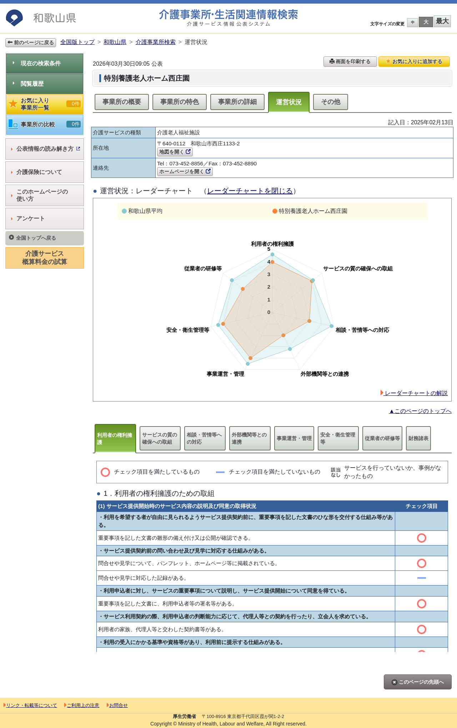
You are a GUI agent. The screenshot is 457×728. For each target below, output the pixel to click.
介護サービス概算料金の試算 (44, 257)
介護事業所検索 (156, 42)
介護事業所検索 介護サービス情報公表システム (228, 18)
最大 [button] (442, 21)
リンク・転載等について (30, 705)
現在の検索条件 (37, 63)
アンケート (28, 218)
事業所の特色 (179, 101)
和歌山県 (115, 42)
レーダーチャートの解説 (414, 393)
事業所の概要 (121, 101)
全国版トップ (77, 42)
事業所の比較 (45, 124)
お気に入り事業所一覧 (45, 104)
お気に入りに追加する (414, 61)
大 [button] (425, 22)
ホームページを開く (185, 171)
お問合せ (117, 705)
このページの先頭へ (418, 682)
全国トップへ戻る (32, 238)
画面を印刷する (350, 61)
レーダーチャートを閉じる (250, 191)
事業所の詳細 (237, 101)
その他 (330, 101)
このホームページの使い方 (39, 195)
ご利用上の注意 (81, 705)
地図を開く (175, 152)
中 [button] (413, 22)
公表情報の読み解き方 (45, 149)
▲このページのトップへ (420, 411)
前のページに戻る (30, 42)
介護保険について (36, 172)
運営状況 (289, 102)
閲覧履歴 (28, 84)
